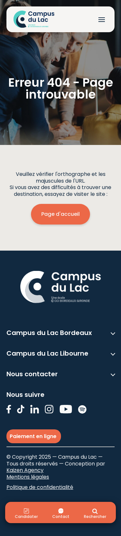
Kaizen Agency (25, 470)
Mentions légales (27, 477)
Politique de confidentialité (39, 487)
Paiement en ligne (34, 436)
